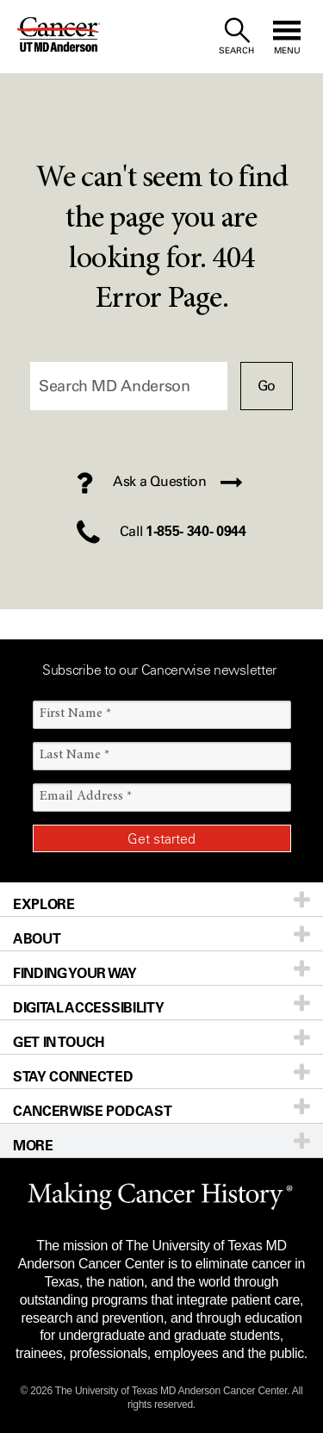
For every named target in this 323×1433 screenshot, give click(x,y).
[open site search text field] (236, 36)
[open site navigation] (287, 36)
